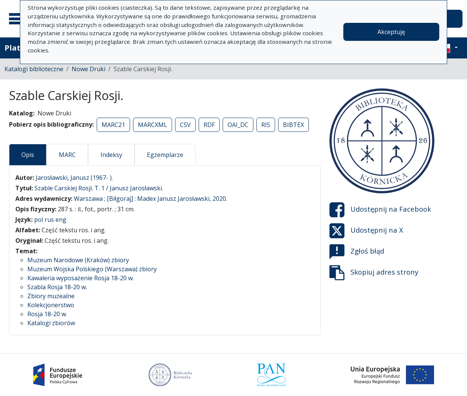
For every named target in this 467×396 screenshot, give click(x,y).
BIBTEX (293, 125)
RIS (265, 125)
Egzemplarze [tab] (165, 155)
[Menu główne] (18, 18)
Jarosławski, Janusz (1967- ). (74, 177)
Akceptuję (391, 32)
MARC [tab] (67, 155)
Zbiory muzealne (51, 296)
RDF (209, 125)
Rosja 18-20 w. (47, 314)
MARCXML (152, 125)
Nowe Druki (88, 69)
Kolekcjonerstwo (50, 305)
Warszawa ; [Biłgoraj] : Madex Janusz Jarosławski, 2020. (150, 198)
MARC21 (113, 125)
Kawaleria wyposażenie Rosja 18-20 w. (80, 278)
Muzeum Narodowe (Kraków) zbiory (78, 260)
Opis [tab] (27, 155)
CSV (185, 125)
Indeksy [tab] (111, 155)
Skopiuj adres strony (373, 272)
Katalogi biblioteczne (33, 69)
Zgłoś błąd (356, 251)
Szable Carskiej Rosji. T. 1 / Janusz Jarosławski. (98, 188)
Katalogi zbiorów (51, 323)
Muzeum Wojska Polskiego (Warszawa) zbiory (92, 269)
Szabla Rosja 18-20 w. (57, 287)
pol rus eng (50, 219)
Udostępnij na (380, 209)
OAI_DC (238, 125)
